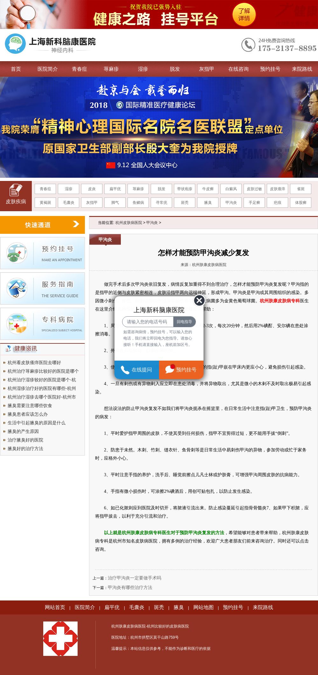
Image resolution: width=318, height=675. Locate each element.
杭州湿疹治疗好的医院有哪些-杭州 (42, 388)
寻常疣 (161, 202)
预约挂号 (270, 69)
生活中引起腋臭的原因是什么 (37, 422)
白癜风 (231, 189)
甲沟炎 (231, 202)
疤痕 (277, 202)
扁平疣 (115, 189)
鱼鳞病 (138, 202)
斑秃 (185, 202)
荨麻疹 (111, 69)
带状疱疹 (184, 189)
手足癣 (254, 202)
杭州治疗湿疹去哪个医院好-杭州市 (42, 396)
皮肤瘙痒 (277, 189)
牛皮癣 (208, 189)
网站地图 (203, 607)
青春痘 (79, 69)
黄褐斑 (45, 202)
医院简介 (48, 69)
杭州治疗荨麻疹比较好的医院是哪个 (43, 371)
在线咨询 (238, 69)
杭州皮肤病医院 (128, 222)
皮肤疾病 (16, 201)
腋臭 (208, 202)
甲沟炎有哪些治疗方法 (130, 587)
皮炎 (92, 189)
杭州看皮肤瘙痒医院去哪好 (34, 362)
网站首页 (55, 607)
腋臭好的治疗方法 (25, 448)
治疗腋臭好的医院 (25, 439)
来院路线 (302, 69)
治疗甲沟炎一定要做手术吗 (134, 577)
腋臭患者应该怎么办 (28, 414)
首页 (16, 69)
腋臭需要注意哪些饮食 (30, 405)
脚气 (115, 202)
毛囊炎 (68, 202)
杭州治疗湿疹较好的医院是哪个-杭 (42, 379)
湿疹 (143, 69)
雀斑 (301, 189)
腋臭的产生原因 (23, 431)
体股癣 (301, 202)
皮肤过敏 (254, 189)
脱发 (175, 69)
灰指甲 (206, 69)
